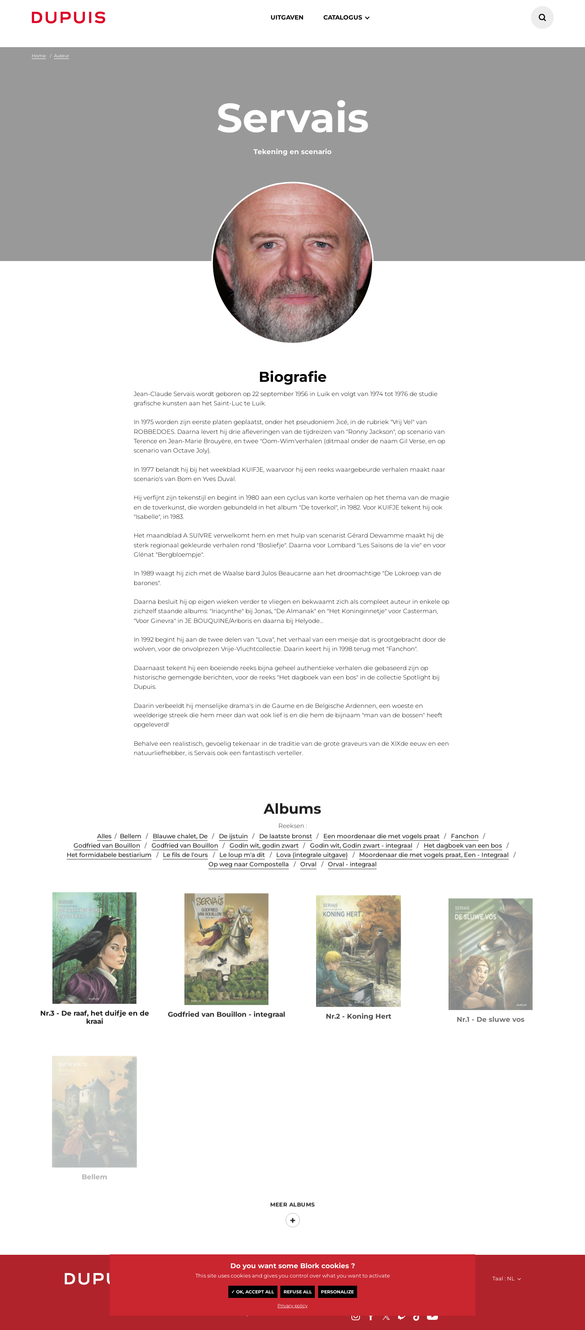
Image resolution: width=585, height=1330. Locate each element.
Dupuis (70, 17)
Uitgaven (287, 17)
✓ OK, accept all (252, 1292)
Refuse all (298, 1292)
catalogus (342, 17)
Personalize (337, 1292)
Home (39, 56)
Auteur (61, 56)
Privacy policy (292, 1305)
